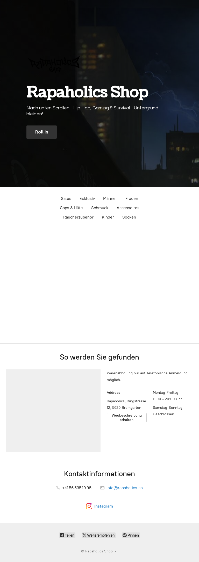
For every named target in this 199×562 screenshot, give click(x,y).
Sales (66, 198)
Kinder (108, 217)
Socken (129, 217)
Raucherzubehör (78, 217)
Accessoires (128, 207)
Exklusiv (87, 198)
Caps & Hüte (71, 207)
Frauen (131, 198)
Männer (110, 198)
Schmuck (99, 207)
